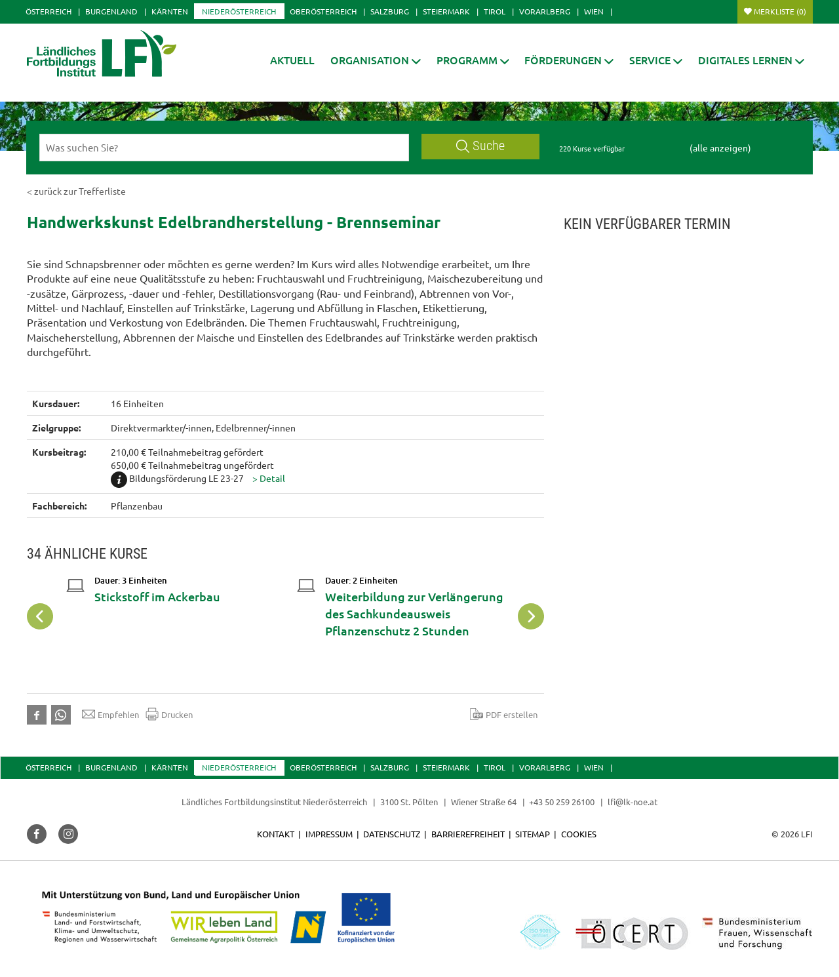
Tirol (494, 11)
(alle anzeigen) (720, 147)
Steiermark (446, 11)
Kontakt (275, 833)
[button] (375, 60)
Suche (480, 145)
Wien (594, 11)
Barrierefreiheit (468, 833)
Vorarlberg (544, 11)
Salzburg (389, 11)
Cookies (578, 833)
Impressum (329, 833)
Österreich (48, 11)
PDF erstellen (503, 714)
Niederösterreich (239, 11)
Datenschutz (391, 833)
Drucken (169, 714)
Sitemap (532, 833)
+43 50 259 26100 (562, 801)
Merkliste (780, 11)
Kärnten (169, 11)
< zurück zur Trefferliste (76, 191)
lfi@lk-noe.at (632, 801)
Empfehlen (110, 714)
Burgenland (111, 11)
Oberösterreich (323, 11)
